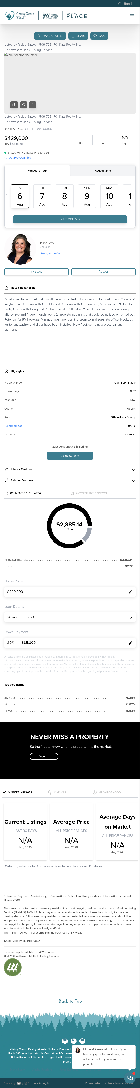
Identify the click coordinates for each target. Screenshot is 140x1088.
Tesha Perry (17, 1069)
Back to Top (70, 1001)
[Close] (131, 1048)
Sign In (125, 3)
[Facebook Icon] (65, 1041)
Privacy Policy (92, 1083)
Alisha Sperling (42, 1069)
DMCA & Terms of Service (119, 1083)
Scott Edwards (68, 1069)
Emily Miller (93, 1069)
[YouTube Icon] (82, 1041)
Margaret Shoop (119, 1069)
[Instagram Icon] (74, 1041)
